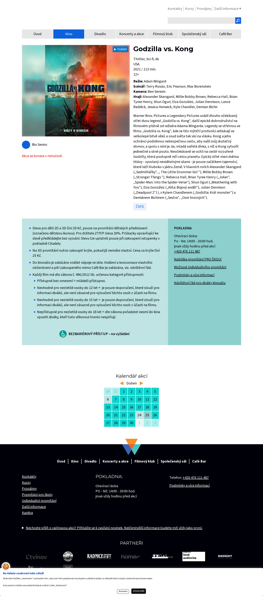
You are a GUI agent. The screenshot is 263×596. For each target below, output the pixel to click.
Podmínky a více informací (194, 275)
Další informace (34, 506)
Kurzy (26, 482)
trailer (122, 49)
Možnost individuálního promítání (200, 267)
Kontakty (29, 476)
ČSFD (140, 206)
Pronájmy (29, 488)
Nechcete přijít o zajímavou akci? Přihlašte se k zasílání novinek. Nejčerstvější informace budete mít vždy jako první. (114, 528)
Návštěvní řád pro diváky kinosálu (200, 282)
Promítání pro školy (37, 494)
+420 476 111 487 (187, 251)
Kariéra (27, 512)
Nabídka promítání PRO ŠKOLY (198, 259)
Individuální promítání (39, 500)
